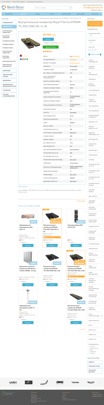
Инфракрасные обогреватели (7, 65)
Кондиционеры (8, 22)
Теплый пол (7, 90)
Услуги (52, 14)
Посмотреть (61, 42)
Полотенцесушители (9, 61)
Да (91, 35)
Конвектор (73, 59)
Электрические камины (8, 75)
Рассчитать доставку (92, 371)
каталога (97, 24)
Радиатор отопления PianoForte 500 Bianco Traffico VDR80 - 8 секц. (27, 268)
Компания (8, 14)
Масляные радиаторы (6, 57)
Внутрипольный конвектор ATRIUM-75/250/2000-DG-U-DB (76, 308)
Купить (48, 39)
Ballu (91, 350)
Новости (91, 362)
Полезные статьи (94, 366)
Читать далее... (81, 201)
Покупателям (66, 14)
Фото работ (81, 14)
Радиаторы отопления (6, 36)
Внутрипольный (75, 63)
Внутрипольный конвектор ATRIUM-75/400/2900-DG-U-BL (51, 268)
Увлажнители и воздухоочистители (9, 85)
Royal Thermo (76, 56)
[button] (100, 382)
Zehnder (92, 353)
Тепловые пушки (8, 47)
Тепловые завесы (8, 44)
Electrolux (93, 351)
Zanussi (92, 346)
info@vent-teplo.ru (96, 10)
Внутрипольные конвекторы (7, 31)
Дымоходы (6, 70)
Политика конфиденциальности (69, 399)
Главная (20, 18)
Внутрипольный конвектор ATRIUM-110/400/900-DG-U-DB (76, 268)
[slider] (89, 54)
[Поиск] (70, 7)
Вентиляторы (34, 399)
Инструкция (25, 55)
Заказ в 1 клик (51, 47)
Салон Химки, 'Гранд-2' (18, 1)
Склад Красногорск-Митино (35, 1)
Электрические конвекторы (7, 52)
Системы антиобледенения (9, 95)
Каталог (23, 14)
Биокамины (7, 80)
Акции (37, 14)
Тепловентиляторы (9, 41)
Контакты (95, 14)
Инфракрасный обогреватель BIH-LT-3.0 (27, 308)
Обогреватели (7, 26)
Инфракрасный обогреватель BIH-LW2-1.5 (26, 227)
